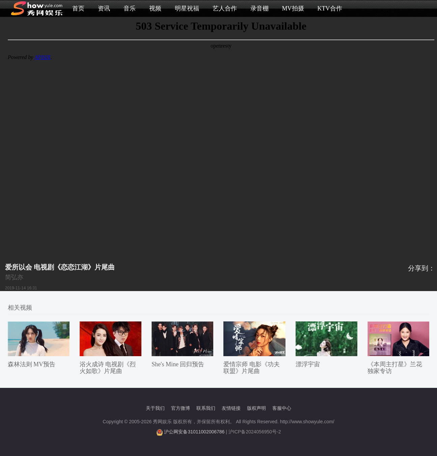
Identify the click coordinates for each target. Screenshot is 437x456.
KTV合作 (330, 8)
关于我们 (155, 408)
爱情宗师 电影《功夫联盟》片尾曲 (251, 367)
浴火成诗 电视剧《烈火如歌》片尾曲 (108, 367)
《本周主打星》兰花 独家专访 (394, 367)
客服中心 (281, 408)
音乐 (130, 8)
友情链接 (231, 408)
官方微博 (180, 408)
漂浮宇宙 (308, 364)
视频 (155, 8)
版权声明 (256, 408)
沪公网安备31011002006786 (194, 431)
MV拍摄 (293, 8)
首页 (78, 8)
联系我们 (205, 408)
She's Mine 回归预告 (178, 364)
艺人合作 (225, 8)
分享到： (421, 268)
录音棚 (259, 8)
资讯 (104, 8)
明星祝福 (187, 8)
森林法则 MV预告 (32, 364)
